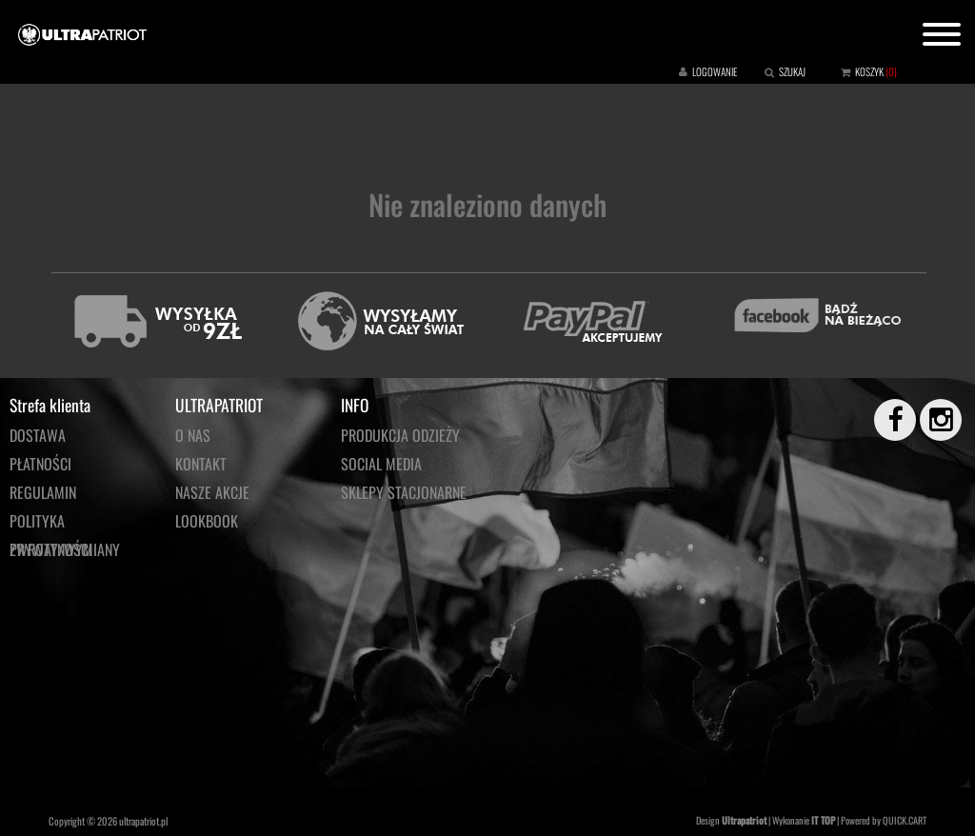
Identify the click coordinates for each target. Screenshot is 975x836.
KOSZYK (869, 71)
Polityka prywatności (51, 522)
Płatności (40, 463)
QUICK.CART (904, 820)
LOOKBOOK (206, 520)
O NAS (192, 435)
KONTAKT (201, 463)
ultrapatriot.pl (143, 820)
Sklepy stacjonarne (404, 492)
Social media (381, 463)
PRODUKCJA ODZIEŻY (400, 435)
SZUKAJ (792, 71)
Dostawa (38, 435)
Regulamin (43, 492)
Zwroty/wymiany (65, 549)
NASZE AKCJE (212, 492)
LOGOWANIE (714, 71)
